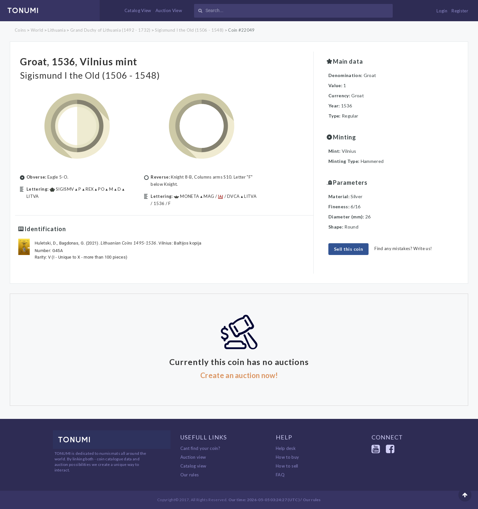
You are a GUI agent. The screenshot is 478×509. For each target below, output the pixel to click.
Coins (20, 30)
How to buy (287, 457)
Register (460, 10)
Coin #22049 (241, 30)
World (37, 30)
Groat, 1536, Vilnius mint (87, 61)
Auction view (193, 457)
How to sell (287, 466)
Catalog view (193, 466)
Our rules (189, 474)
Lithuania (57, 30)
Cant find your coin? (200, 448)
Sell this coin (348, 249)
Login (442, 10)
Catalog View (137, 10)
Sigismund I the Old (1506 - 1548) (189, 30)
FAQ (280, 474)
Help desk (286, 448)
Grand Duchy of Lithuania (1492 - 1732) (110, 30)
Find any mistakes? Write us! (403, 248)
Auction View (169, 10)
